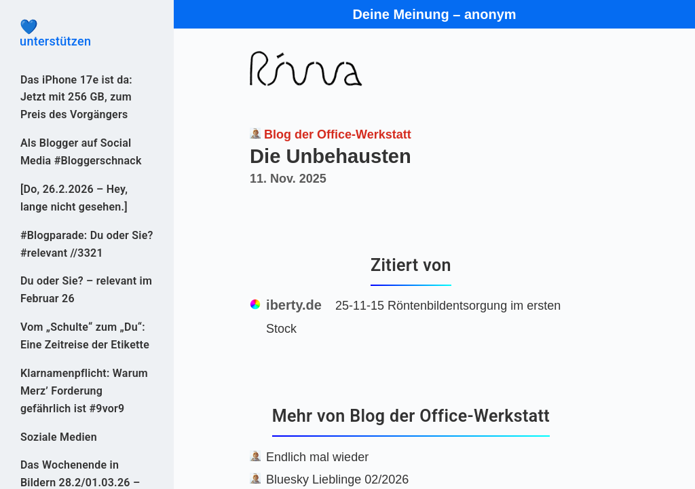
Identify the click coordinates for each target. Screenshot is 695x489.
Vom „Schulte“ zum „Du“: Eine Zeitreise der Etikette (84, 336)
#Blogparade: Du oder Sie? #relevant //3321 (86, 244)
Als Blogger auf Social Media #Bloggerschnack (81, 152)
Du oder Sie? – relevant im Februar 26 (86, 289)
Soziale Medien (58, 437)
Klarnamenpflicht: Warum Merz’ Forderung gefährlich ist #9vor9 (84, 391)
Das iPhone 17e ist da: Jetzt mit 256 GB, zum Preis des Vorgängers (76, 97)
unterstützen (87, 34)
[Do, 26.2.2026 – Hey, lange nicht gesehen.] (74, 198)
